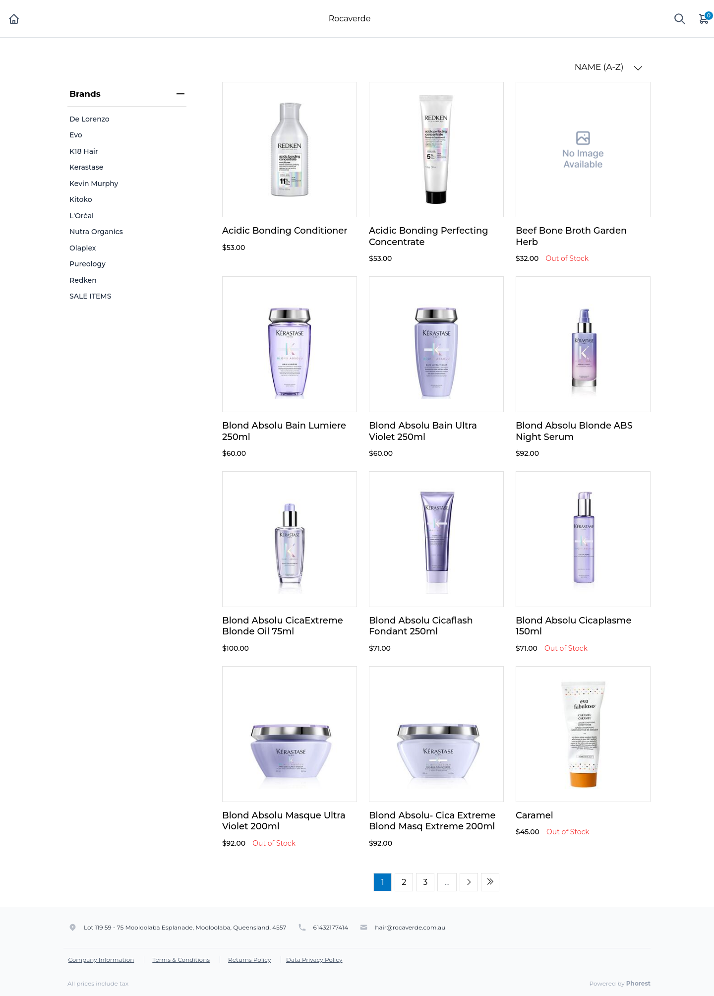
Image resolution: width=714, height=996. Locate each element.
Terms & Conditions (181, 959)
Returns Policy (249, 959)
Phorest (638, 983)
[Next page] (469, 882)
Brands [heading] (126, 94)
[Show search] (679, 18)
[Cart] (704, 18)
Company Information (101, 959)
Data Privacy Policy (314, 959)
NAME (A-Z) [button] (609, 67)
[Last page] (490, 882)
